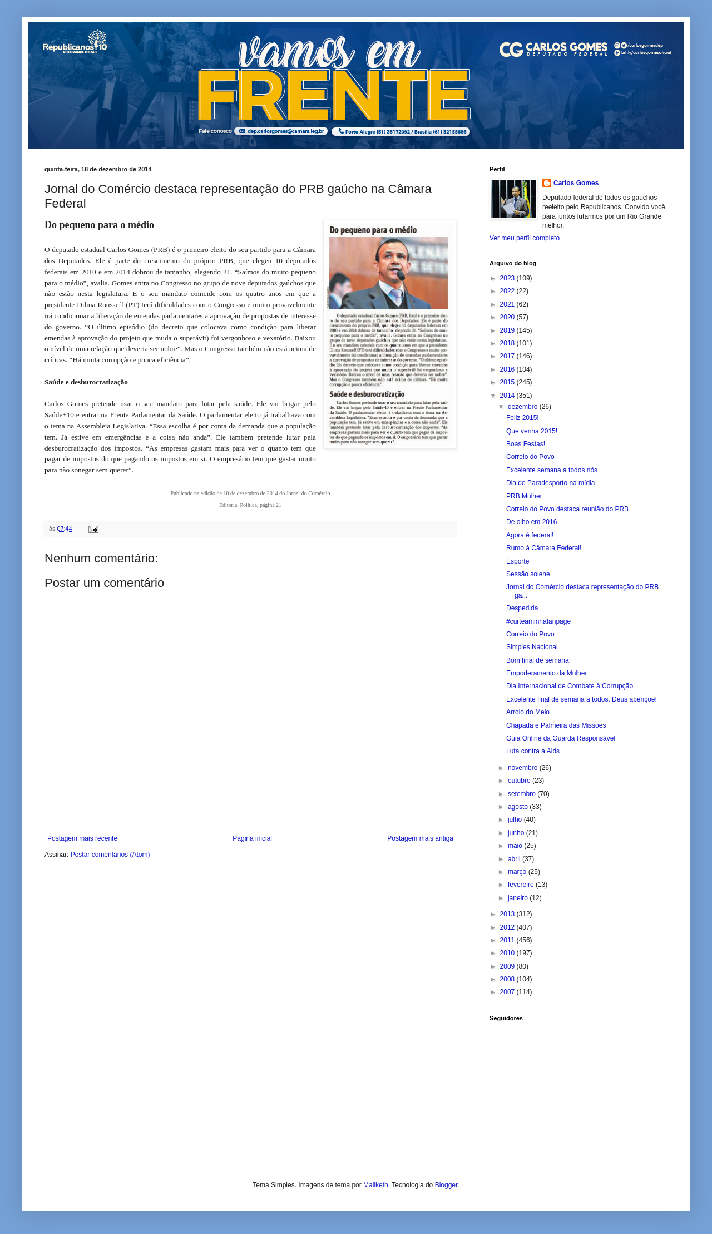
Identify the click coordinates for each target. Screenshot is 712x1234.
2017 (508, 356)
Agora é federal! (529, 535)
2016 (508, 369)
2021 (508, 304)
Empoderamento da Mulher (546, 673)
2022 (508, 291)
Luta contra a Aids (533, 751)
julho (516, 819)
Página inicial (252, 838)
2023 (508, 278)
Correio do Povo (530, 457)
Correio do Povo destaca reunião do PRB (567, 509)
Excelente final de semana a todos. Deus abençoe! (581, 699)
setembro (522, 794)
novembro (524, 768)
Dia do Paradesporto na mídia (550, 483)
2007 (508, 992)
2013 (508, 914)
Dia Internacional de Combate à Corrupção (569, 686)
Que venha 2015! (531, 431)
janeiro (519, 898)
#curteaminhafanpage (538, 621)
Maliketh (375, 1185)
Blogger (446, 1185)
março (518, 872)
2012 (508, 927)
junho (517, 833)
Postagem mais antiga (420, 838)
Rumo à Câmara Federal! (543, 548)
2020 (508, 317)
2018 (508, 343)
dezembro (524, 407)
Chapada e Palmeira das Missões (556, 725)
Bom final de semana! (538, 660)
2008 (508, 979)
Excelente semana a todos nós (551, 470)
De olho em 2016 (531, 522)
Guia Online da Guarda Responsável (560, 738)
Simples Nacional (532, 647)
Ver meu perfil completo (525, 238)
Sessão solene (528, 574)
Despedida (522, 608)
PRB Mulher (524, 496)
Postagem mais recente (82, 838)
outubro (520, 780)
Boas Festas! (525, 444)
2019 (508, 330)
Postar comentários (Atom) (110, 854)
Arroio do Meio (528, 712)
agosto (519, 807)
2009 (508, 966)
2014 (508, 395)
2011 (508, 940)
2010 (508, 953)
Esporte (517, 561)
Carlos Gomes (576, 183)
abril (515, 859)
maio (516, 846)
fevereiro (522, 885)
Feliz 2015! (522, 418)
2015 (508, 382)
